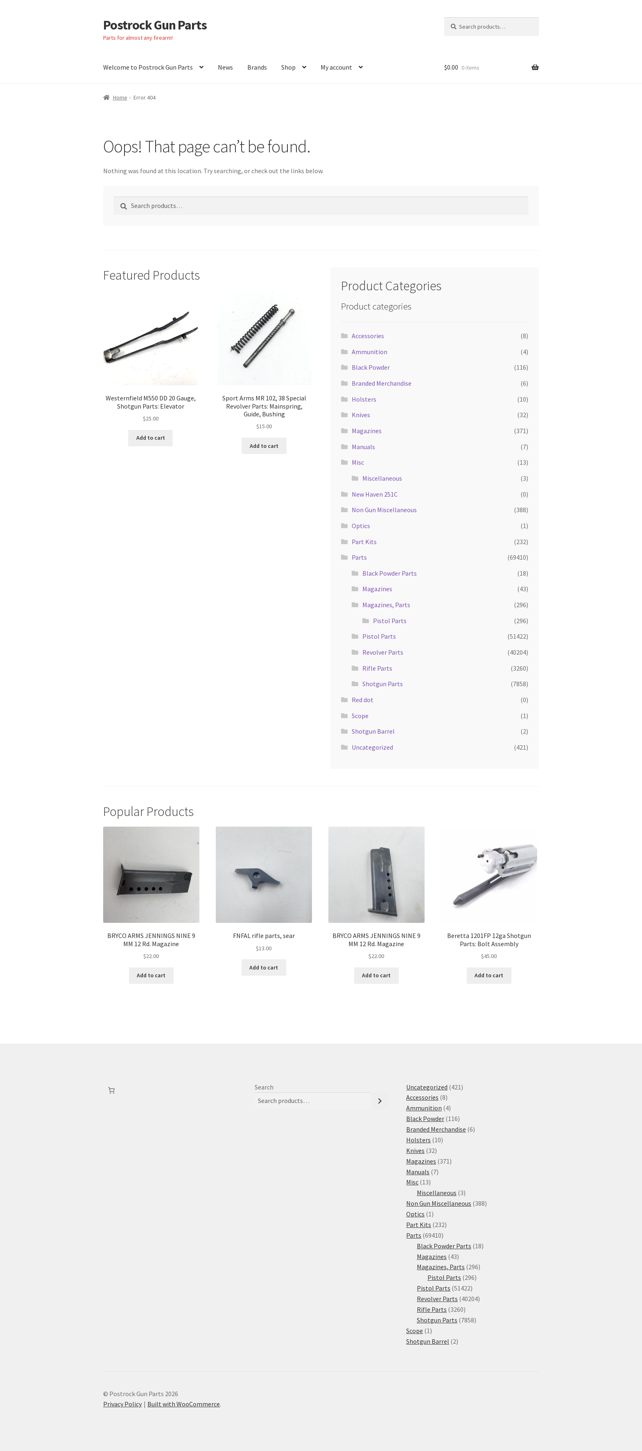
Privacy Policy (122, 1404)
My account (336, 67)
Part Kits (364, 542)
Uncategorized (372, 747)
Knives (361, 415)
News (225, 67)
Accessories (368, 336)
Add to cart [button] (150, 437)
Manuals (363, 447)
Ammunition (369, 352)
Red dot (362, 700)
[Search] (380, 1100)
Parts (359, 557)
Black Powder (371, 367)
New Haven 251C (375, 494)
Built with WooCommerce (183, 1404)
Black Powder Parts (389, 573)
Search (264, 1087)
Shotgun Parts (382, 684)
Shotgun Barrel (373, 731)
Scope (360, 716)
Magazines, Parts (386, 605)
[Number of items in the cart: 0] (111, 1090)
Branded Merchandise (381, 383)
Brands (257, 67)
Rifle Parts (377, 668)
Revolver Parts (382, 652)
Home (120, 97)
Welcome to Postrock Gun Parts (148, 67)
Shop (288, 67)
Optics (361, 526)
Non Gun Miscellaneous (384, 510)
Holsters (364, 399)
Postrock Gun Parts (155, 25)
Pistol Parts (390, 621)
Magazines (367, 431)
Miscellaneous (382, 478)
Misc (358, 462)
